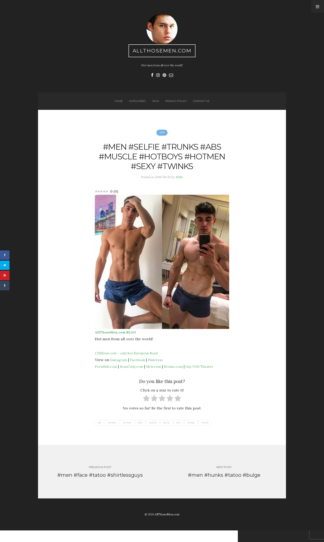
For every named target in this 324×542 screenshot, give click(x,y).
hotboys (115, 432)
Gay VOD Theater (209, 375)
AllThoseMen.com (162, 52)
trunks (205, 432)
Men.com (159, 375)
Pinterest (159, 368)
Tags (154, 104)
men (146, 432)
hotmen (132, 432)
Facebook (139, 368)
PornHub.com (107, 375)
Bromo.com (180, 375)
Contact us (203, 104)
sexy (190, 432)
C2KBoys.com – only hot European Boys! (131, 362)
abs (100, 432)
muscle (161, 432)
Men (162, 137)
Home (116, 104)
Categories (136, 104)
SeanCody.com (135, 375)
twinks (221, 432)
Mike (181, 186)
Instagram (119, 368)
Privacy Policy (175, 104)
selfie (176, 432)
